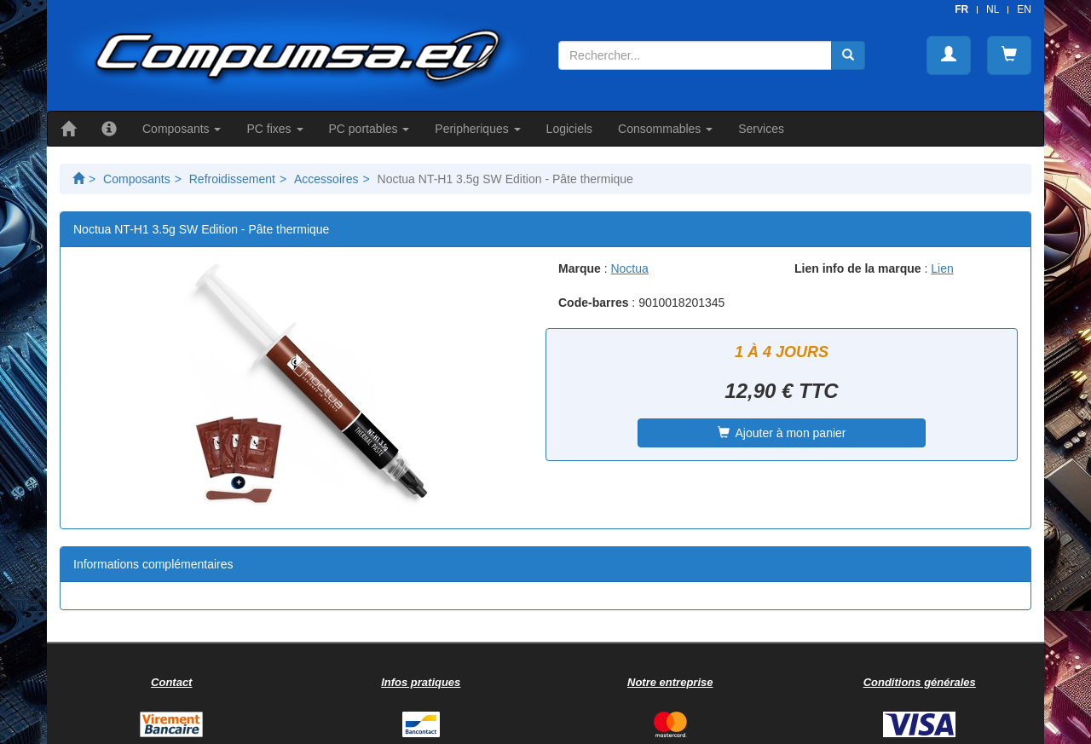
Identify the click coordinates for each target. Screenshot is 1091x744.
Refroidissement (232, 179)
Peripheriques (477, 129)
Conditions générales (919, 682)
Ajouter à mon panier (782, 433)
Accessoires (326, 179)
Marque (579, 268)
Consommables (665, 129)
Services (761, 129)
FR (961, 9)
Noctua (629, 268)
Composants (181, 129)
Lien (942, 268)
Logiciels (569, 129)
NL (992, 9)
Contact (171, 682)
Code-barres (593, 302)
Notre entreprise (670, 682)
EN (1024, 9)
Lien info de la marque (857, 268)
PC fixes (274, 129)
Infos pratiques (420, 682)
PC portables (369, 129)
